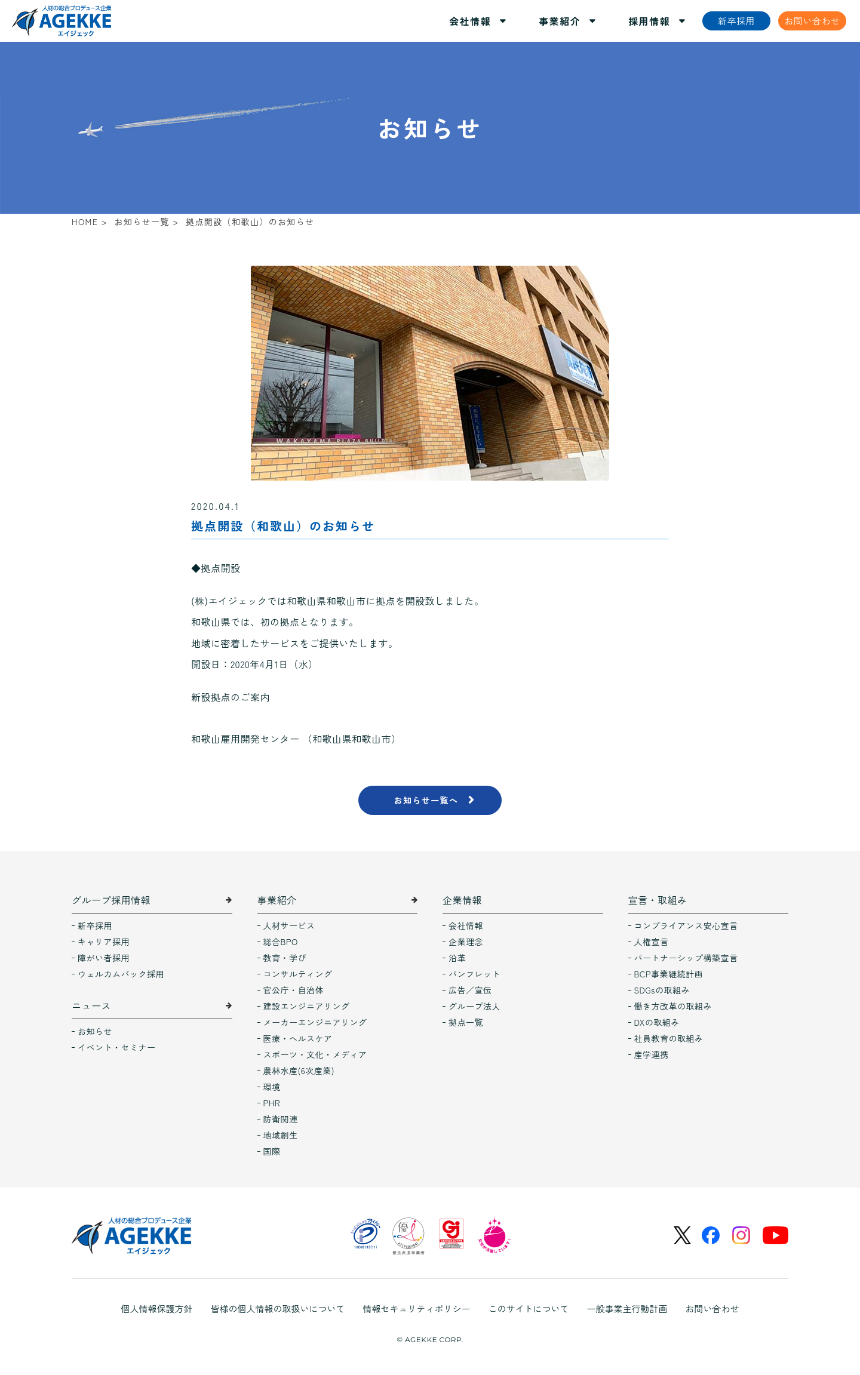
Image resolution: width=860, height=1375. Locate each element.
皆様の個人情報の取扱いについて (277, 1308)
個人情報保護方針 (156, 1308)
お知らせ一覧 (141, 221)
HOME (85, 221)
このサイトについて (529, 1308)
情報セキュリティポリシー (416, 1308)
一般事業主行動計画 (627, 1308)
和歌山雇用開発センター (245, 738)
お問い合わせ (712, 1308)
